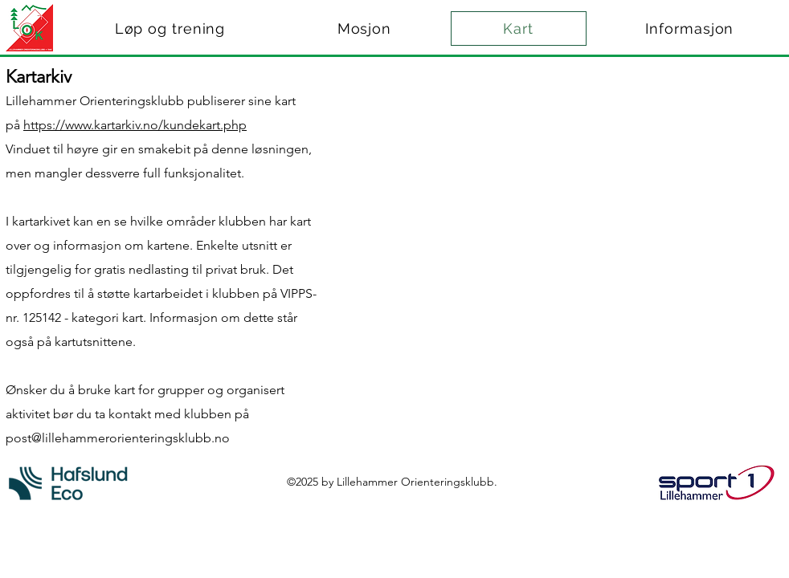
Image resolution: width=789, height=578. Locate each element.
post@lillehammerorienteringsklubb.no (118, 438)
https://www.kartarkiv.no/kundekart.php (135, 124)
